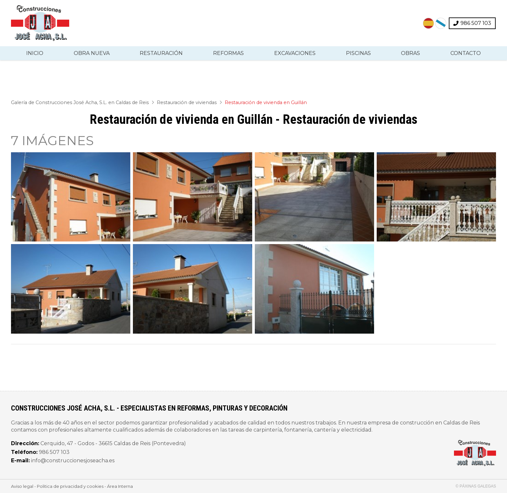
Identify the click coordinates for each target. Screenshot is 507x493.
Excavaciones (295, 53)
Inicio (34, 53)
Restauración (161, 53)
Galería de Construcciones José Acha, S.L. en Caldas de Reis (80, 102)
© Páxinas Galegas (476, 486)
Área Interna (120, 486)
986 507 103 (54, 452)
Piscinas (358, 53)
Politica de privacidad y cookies (70, 486)
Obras (410, 53)
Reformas (228, 53)
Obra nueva (92, 53)
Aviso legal (22, 486)
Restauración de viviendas (187, 102)
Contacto (465, 53)
